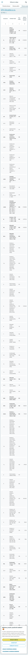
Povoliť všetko (14, 639)
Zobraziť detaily (14, 645)
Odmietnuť (14, 642)
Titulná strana (6, 6)
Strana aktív (16, 6)
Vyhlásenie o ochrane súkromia (11, 651)
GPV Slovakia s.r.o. (8, 10)
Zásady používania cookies (10, 649)
